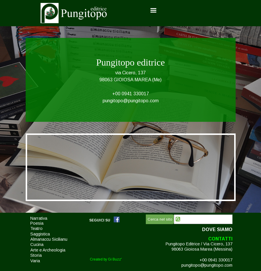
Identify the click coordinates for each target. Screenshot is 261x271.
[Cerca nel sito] (203, 219)
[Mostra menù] (153, 10)
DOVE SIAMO (217, 229)
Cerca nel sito (160, 219)
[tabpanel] (130, 79)
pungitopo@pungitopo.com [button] (131, 100)
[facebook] (117, 219)
